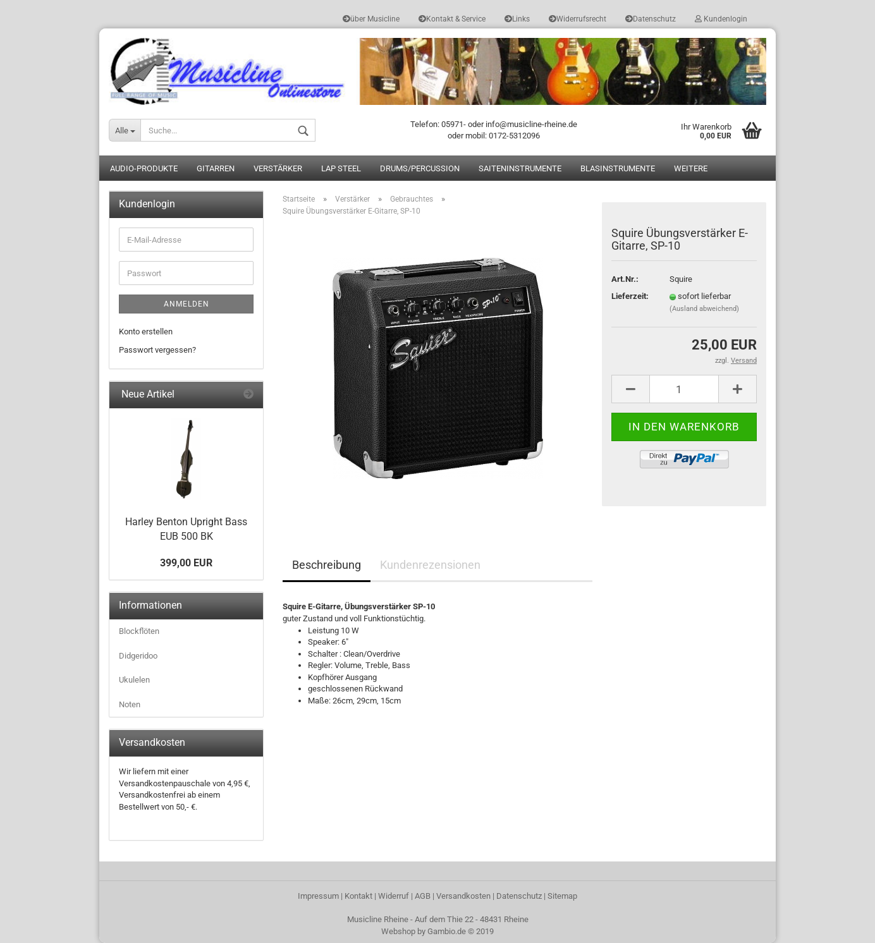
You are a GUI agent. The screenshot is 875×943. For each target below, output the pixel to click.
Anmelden (186, 304)
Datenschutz (650, 19)
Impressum (318, 896)
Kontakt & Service (452, 19)
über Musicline (371, 19)
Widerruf (393, 896)
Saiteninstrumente (520, 168)
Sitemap (562, 896)
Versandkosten (463, 896)
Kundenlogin (721, 19)
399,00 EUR (186, 563)
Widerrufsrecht (577, 19)
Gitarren (216, 168)
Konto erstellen (146, 331)
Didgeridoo (138, 655)
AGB (423, 896)
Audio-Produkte (144, 168)
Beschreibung (326, 564)
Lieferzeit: (630, 296)
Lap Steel (341, 168)
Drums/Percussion (420, 168)
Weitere (690, 168)
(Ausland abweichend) (704, 309)
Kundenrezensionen (430, 564)
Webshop (398, 931)
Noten (129, 704)
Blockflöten (139, 631)
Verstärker (278, 168)
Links (517, 19)
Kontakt (358, 896)
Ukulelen (134, 679)
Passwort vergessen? (157, 350)
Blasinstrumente (617, 168)
